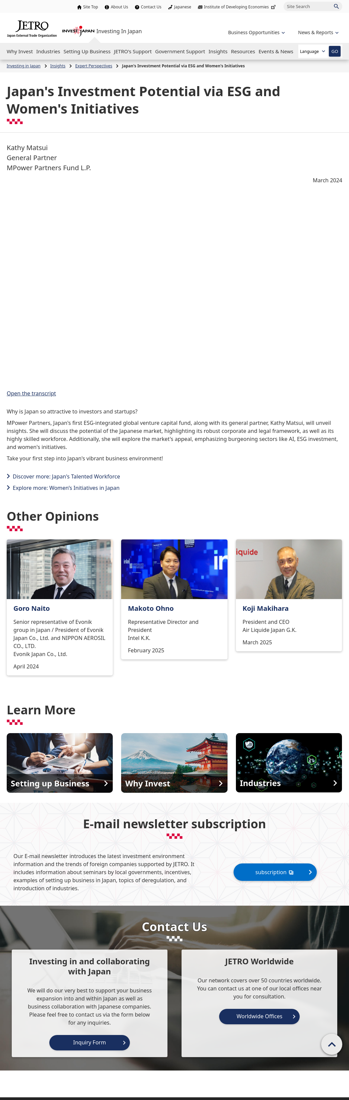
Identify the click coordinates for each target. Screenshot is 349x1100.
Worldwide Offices (260, 1016)
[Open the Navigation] (19, 51)
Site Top (90, 7)
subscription (275, 872)
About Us (119, 7)
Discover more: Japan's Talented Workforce (66, 476)
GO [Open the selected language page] (334, 51)
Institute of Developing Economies (240, 7)
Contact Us (151, 7)
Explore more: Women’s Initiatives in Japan (66, 488)
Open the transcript (31, 393)
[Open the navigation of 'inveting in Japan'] (317, 32)
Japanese (182, 7)
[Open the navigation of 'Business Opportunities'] (256, 32)
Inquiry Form (89, 1042)
